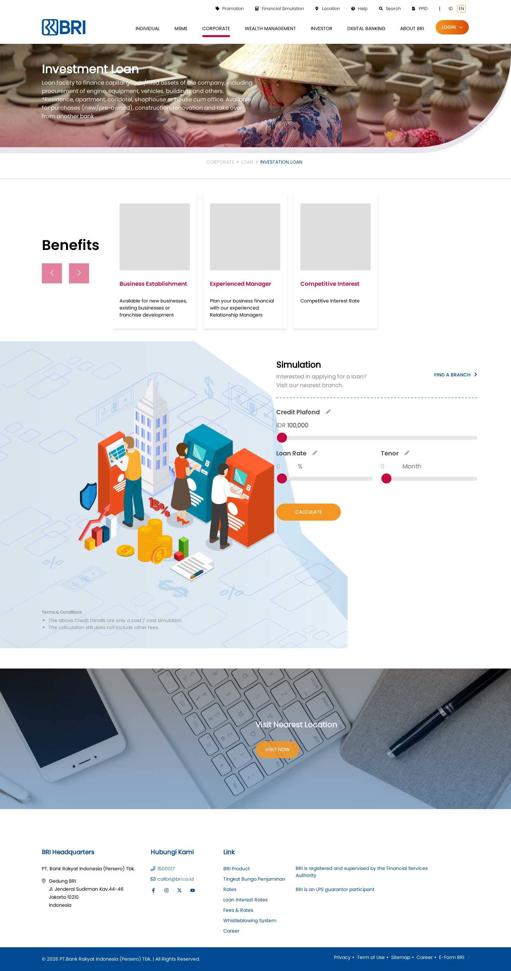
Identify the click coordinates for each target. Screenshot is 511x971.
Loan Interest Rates (245, 899)
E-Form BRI (451, 957)
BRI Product (236, 868)
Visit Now (277, 751)
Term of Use (371, 957)
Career (231, 931)
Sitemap (400, 957)
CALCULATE (308, 512)
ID (451, 8)
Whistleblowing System (249, 920)
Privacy (342, 957)
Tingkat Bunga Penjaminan (254, 879)
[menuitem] (147, 28)
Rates (229, 889)
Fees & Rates (238, 910)
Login (449, 27)
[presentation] (52, 273)
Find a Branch (452, 374)
